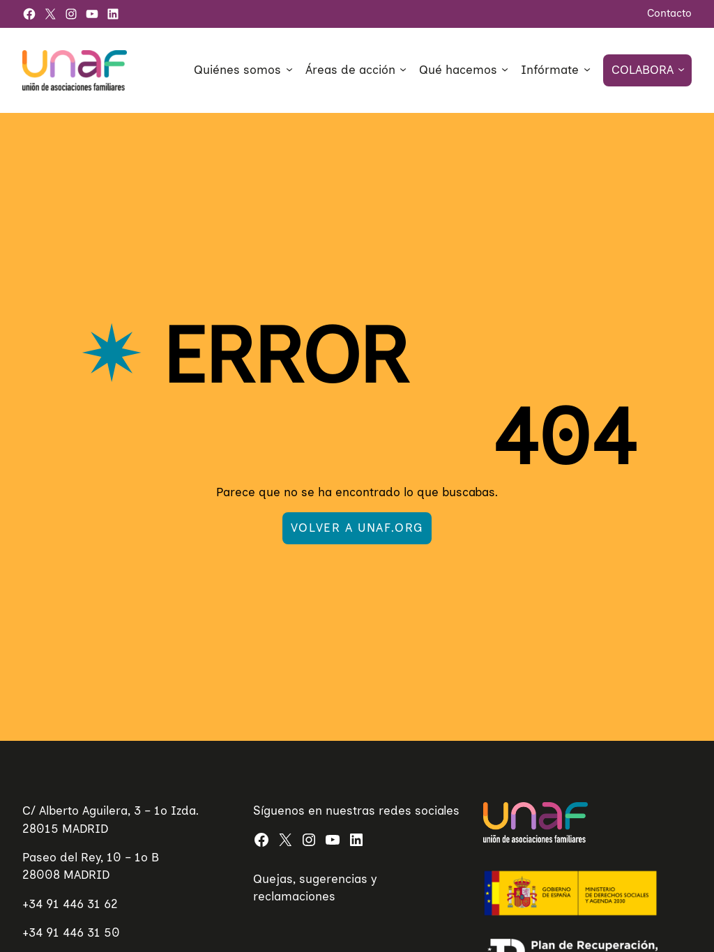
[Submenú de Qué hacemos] (504, 69)
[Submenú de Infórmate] (587, 69)
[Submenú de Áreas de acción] (403, 69)
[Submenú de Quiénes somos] (289, 69)
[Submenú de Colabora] (681, 69)
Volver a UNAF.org (357, 528)
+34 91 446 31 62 (70, 904)
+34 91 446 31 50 (71, 932)
